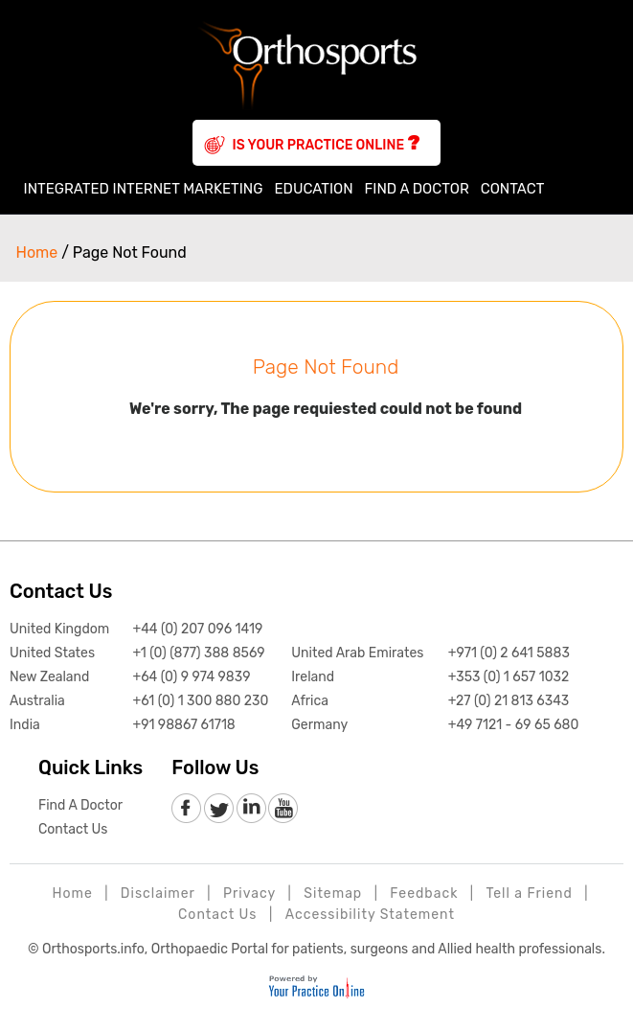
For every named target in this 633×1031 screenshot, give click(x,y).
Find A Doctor (417, 188)
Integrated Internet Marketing (143, 188)
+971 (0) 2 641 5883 (509, 653)
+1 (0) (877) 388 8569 (198, 653)
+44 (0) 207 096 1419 (197, 629)
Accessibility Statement (370, 914)
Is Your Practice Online (326, 142)
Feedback (424, 893)
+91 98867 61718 (183, 725)
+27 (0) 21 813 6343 (509, 701)
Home (12, 188)
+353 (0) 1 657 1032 (508, 677)
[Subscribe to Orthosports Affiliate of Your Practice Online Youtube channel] (282, 809)
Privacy (249, 893)
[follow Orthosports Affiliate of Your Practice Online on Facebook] (187, 809)
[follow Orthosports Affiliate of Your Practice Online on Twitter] (219, 809)
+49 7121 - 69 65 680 (513, 725)
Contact (513, 188)
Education (313, 188)
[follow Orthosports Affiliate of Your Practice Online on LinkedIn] (250, 809)
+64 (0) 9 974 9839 (191, 677)
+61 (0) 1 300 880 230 (200, 701)
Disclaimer (158, 893)
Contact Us (61, 591)
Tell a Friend (529, 893)
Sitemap (333, 893)
